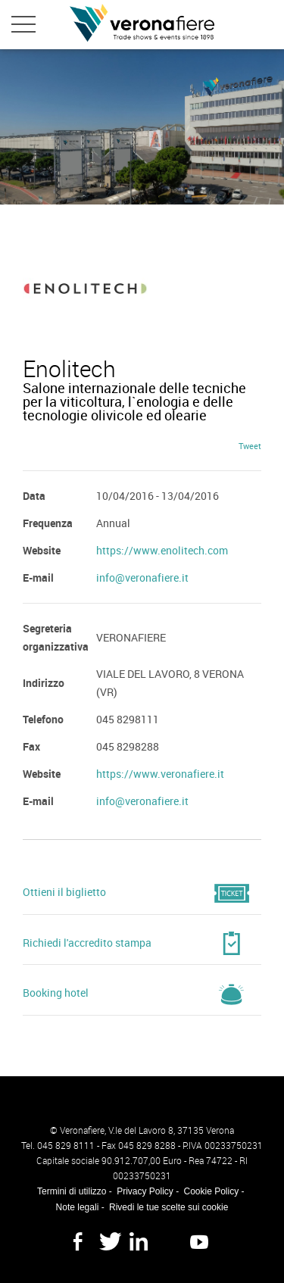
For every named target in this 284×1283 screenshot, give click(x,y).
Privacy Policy (145, 1191)
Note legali (77, 1207)
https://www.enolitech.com (162, 550)
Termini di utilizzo (71, 1191)
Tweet (250, 445)
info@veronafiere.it (142, 577)
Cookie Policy (211, 1191)
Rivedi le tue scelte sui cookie (168, 1207)
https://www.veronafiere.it (160, 773)
